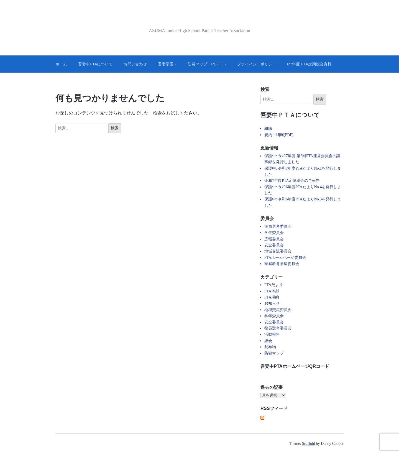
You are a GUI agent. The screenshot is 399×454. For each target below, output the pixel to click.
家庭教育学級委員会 (281, 264)
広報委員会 (274, 239)
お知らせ (272, 303)
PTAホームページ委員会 (285, 258)
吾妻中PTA (200, 20)
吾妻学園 (165, 64)
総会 (268, 341)
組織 (268, 128)
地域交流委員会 (277, 251)
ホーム (61, 64)
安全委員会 (274, 245)
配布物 (270, 347)
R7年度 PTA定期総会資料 (309, 64)
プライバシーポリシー (256, 64)
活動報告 (272, 334)
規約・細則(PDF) (278, 135)
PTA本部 (271, 291)
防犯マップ (274, 353)
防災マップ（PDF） (205, 64)
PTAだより (273, 285)
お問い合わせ (135, 64)
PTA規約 (271, 297)
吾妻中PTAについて (95, 64)
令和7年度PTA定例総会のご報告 (292, 180)
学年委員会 (274, 233)
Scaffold (308, 444)
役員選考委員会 (277, 227)
